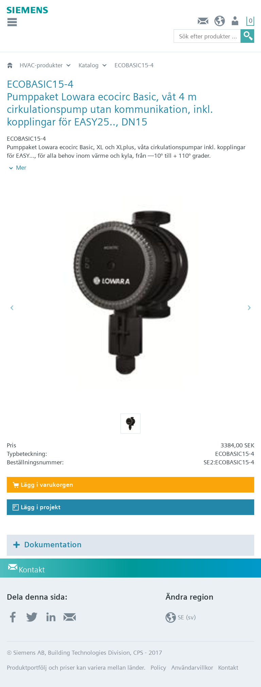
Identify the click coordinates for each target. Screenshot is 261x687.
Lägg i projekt (40, 507)
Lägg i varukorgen (47, 484)
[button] (130, 423)
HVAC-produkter (41, 65)
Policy (158, 667)
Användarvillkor (192, 667)
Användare (235, 22)
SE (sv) (219, 22)
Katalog (89, 65)
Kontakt (203, 22)
